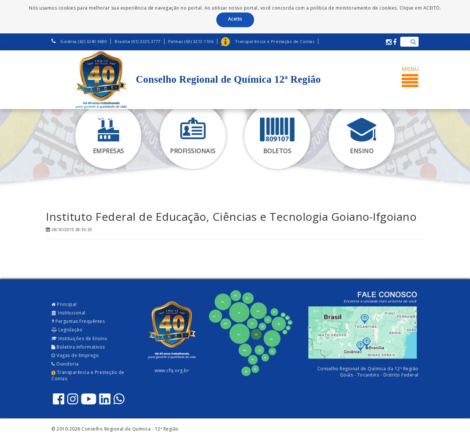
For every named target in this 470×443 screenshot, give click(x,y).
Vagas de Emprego (75, 355)
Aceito (235, 19)
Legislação (66, 330)
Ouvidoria (65, 364)
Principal (64, 304)
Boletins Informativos (78, 347)
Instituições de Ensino (79, 338)
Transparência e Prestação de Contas (87, 375)
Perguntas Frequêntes (78, 321)
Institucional (68, 313)
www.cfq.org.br (172, 370)
